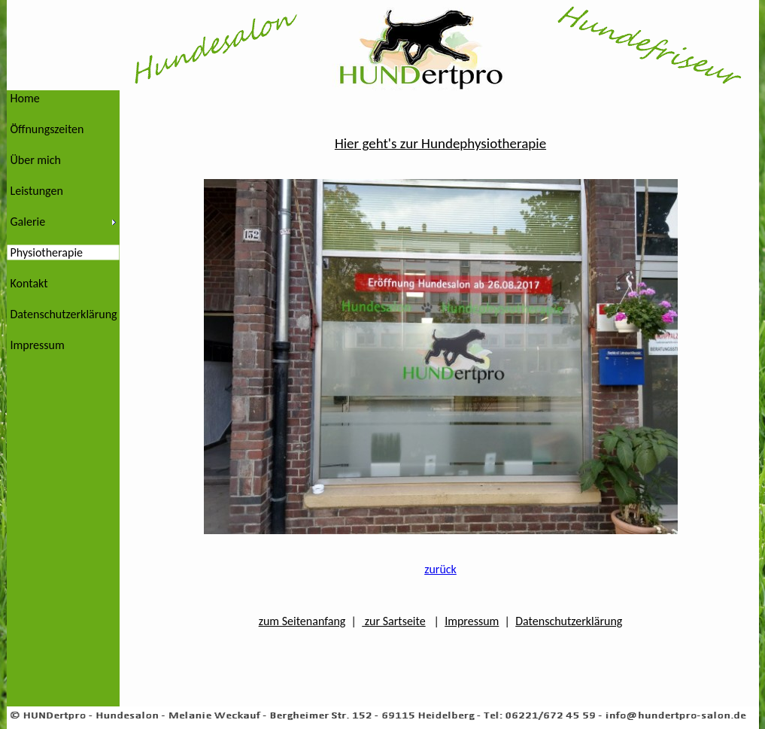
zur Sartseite (393, 621)
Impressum (472, 621)
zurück (440, 569)
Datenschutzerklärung (568, 621)
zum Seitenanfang (302, 621)
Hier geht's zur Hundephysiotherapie (440, 143)
